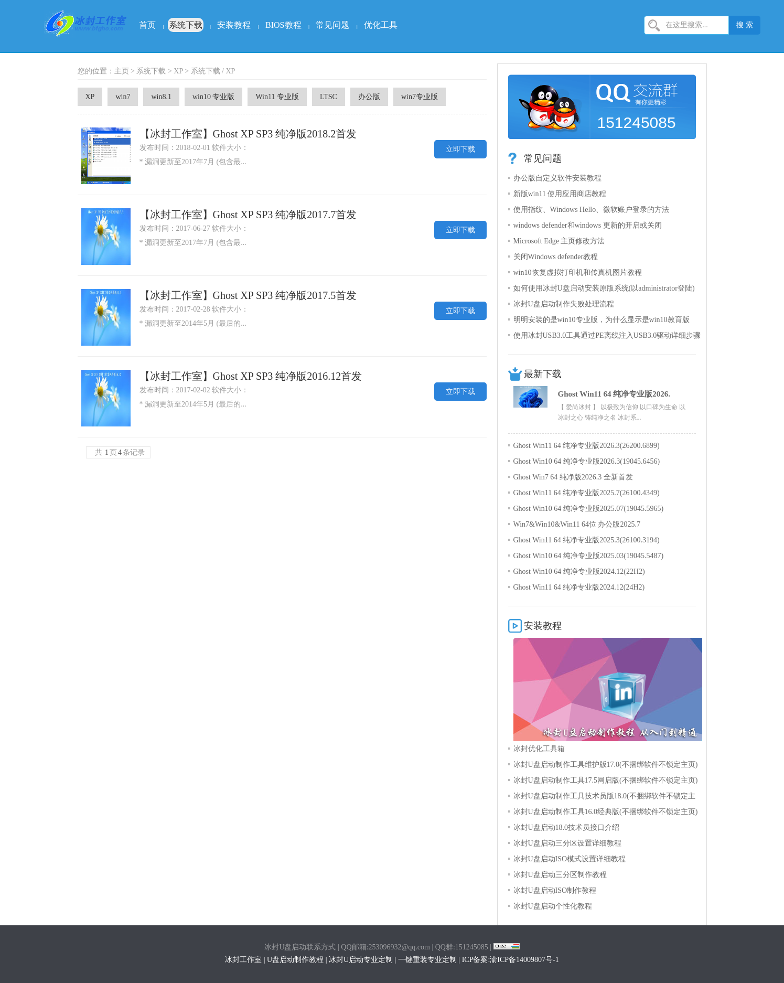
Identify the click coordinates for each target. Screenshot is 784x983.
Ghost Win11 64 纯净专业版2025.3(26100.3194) (586, 540)
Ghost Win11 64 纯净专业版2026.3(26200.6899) (586, 446)
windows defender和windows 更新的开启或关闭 (587, 225)
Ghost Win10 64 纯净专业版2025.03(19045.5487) (588, 556)
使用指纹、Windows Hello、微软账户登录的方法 (591, 209)
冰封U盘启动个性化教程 (552, 906)
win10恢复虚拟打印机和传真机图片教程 (577, 272)
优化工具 (381, 24)
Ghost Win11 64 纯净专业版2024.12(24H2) (579, 587)
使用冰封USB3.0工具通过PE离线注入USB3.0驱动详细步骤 (607, 335)
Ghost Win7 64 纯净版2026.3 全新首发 (573, 477)
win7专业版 (419, 97)
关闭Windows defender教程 (555, 257)
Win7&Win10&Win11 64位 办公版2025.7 (576, 524)
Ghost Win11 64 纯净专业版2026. (614, 394)
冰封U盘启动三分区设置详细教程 (567, 843)
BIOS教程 (283, 24)
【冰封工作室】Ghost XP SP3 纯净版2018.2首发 (248, 134)
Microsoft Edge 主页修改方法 (559, 241)
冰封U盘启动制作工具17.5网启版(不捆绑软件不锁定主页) (605, 780)
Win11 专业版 (277, 97)
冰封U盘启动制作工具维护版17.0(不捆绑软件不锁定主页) (605, 764)
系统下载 (185, 24)
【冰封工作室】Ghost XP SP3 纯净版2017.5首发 (248, 295)
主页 (121, 71)
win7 (122, 97)
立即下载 (460, 149)
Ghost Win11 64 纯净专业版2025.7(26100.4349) (586, 493)
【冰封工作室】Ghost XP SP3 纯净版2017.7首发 (248, 214)
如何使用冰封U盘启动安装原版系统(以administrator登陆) (604, 288)
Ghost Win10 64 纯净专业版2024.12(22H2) (579, 571)
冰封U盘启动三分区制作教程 (560, 875)
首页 (147, 24)
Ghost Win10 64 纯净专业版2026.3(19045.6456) (586, 461)
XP (178, 71)
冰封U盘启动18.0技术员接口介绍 (566, 827)
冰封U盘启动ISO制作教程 (555, 890)
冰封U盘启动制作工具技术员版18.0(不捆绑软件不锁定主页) (604, 798)
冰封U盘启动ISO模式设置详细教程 (569, 859)
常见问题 (332, 24)
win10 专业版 (213, 97)
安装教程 (234, 24)
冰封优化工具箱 (539, 749)
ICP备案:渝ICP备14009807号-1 (510, 960)
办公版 (369, 97)
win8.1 (161, 97)
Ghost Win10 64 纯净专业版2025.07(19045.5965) (588, 508)
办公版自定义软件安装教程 (557, 178)
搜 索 (744, 25)
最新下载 (543, 374)
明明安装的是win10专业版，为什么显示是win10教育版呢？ (601, 322)
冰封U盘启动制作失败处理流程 (563, 304)
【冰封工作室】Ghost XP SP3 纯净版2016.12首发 (250, 376)
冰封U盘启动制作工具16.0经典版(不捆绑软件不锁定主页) (605, 812)
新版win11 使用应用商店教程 (560, 194)
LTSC (328, 97)
